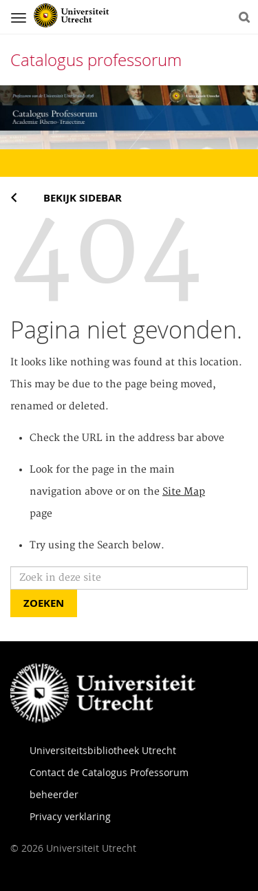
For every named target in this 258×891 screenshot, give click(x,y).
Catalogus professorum (96, 60)
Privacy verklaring (70, 816)
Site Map (183, 492)
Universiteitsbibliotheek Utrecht (103, 750)
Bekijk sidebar (83, 198)
